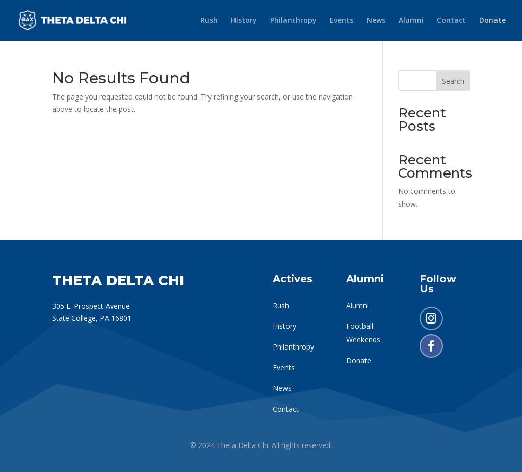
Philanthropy (293, 21)
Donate (492, 21)
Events (341, 21)
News (376, 21)
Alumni (411, 21)
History (244, 21)
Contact (451, 21)
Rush (209, 21)
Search (453, 81)
